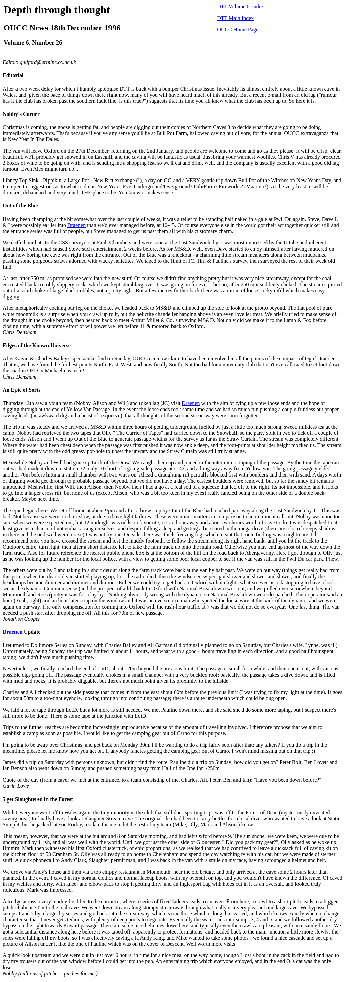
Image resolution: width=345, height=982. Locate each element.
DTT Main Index (235, 18)
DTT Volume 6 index (240, 6)
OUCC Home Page (237, 29)
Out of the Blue (20, 205)
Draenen (76, 225)
